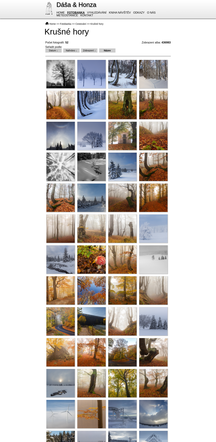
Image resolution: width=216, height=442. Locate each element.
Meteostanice (67, 15)
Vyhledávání (96, 12)
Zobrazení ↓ (89, 50)
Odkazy (139, 12)
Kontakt (86, 15)
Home (61, 12)
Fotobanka (76, 12)
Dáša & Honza (76, 4)
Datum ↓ (53, 50)
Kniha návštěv (120, 12)
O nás (151, 12)
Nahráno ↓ (71, 50)
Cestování (80, 23)
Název (107, 50)
